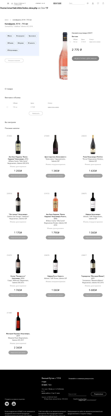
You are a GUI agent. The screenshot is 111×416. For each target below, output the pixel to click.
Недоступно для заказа (85, 58)
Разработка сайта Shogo (84, 399)
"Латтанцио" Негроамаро (18, 214)
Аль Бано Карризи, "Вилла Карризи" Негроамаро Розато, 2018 (55, 216)
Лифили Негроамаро (92, 214)
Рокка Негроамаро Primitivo (93, 157)
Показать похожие (14, 60)
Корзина (103, 3)
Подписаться (98, 394)
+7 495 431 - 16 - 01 (40, 3)
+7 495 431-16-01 (52, 397)
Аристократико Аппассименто (55, 157)
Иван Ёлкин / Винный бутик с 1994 (57, 3)
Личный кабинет (93, 3)
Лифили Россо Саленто (55, 276)
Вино (6, 20)
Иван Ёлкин (11, 378)
